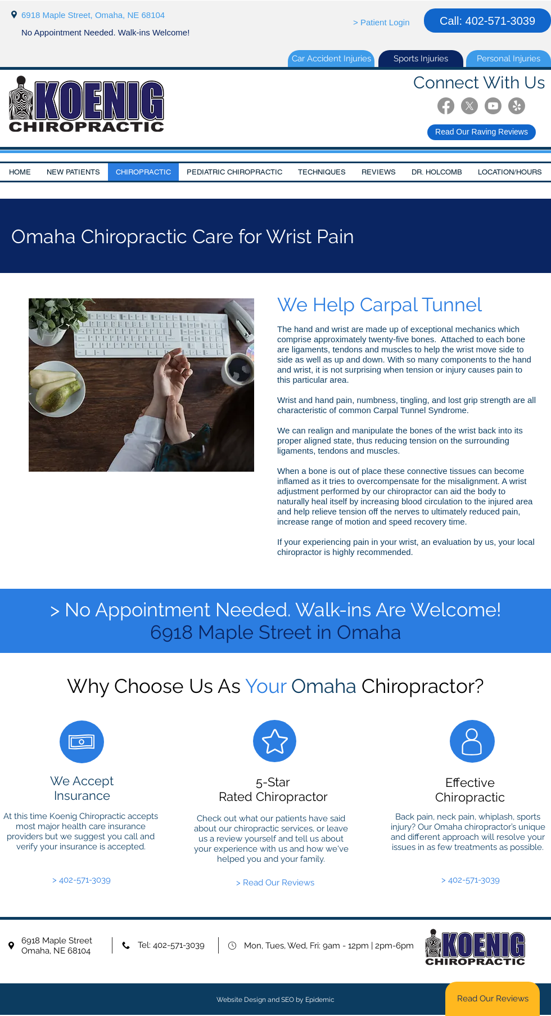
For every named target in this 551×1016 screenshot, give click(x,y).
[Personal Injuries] (508, 58)
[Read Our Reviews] (492, 999)
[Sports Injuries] (420, 58)
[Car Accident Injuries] (331, 58)
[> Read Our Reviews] (275, 883)
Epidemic (320, 1000)
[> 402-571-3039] (81, 880)
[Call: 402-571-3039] (487, 20)
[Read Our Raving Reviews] (481, 132)
